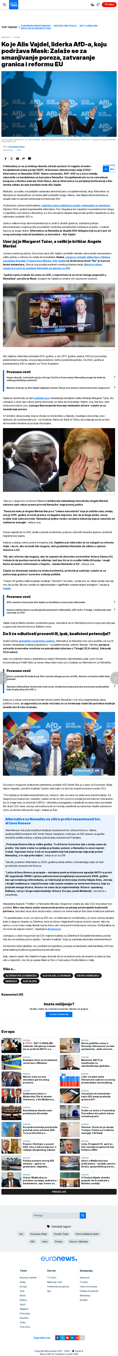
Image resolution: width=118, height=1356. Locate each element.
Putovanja (25, 1313)
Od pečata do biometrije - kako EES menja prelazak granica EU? (96, 1096)
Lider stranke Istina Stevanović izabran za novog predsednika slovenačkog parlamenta (98, 1079)
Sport (22, 1304)
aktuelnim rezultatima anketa (37, 641)
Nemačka (11, 981)
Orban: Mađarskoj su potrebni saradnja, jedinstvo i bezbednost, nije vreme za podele (40, 1180)
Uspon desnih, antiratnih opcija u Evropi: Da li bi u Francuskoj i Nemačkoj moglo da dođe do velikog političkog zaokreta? (56, 379)
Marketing (85, 1295)
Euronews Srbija (17, 146)
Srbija (23, 1282)
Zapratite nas (43, 1338)
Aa (106, 169)
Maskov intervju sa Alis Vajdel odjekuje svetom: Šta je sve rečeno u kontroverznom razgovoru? (58, 388)
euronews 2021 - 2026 (58, 1351)
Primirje (58, 1241)
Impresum (85, 1277)
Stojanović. (54, 929)
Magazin (24, 1309)
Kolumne (24, 1318)
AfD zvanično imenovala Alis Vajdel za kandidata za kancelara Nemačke (46, 602)
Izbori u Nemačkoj (88, 975)
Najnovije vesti (54, 1282)
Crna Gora (25, 1327)
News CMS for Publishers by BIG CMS (59, 1354)
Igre (49, 1291)
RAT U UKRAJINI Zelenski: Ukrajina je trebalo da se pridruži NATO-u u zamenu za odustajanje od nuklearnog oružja (39, 1046)
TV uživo (51, 1277)
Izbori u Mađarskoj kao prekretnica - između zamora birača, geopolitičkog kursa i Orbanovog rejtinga (98, 1163)
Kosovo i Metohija (65, 26)
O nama (84, 1282)
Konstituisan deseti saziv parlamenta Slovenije (37, 1112)
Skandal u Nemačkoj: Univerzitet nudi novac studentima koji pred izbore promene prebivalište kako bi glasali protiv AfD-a (58, 688)
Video (23, 1322)
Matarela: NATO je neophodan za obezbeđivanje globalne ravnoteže (95, 1063)
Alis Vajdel (30, 981)
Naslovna (5, 37)
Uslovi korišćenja (88, 1286)
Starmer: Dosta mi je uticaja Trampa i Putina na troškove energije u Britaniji (97, 1130)
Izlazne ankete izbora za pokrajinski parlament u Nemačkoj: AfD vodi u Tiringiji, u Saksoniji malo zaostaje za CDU (59, 611)
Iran (21, 1234)
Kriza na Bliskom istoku (36, 28)
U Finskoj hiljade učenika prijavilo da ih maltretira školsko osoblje (95, 1180)
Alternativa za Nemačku (21, 975)
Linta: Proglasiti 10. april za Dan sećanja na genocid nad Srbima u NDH (97, 1146)
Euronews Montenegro (36, 26)
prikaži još (59, 1191)
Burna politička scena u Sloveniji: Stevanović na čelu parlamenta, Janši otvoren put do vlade (97, 1046)
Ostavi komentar (59, 1014)
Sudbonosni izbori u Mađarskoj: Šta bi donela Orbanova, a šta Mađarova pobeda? (38, 1096)
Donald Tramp (61, 1234)
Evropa (17, 37)
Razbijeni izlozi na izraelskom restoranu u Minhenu (40, 1061)
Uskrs (45, 1241)
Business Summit (28, 1277)
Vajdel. (7, 588)
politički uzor (42, 398)
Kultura (23, 1300)
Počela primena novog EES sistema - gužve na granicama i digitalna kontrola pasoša (38, 1163)
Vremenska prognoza (58, 1286)
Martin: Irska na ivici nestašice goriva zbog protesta (36, 1079)
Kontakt (83, 1300)
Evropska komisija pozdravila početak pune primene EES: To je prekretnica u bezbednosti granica (40, 1130)
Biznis (23, 1295)
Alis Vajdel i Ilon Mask (57, 975)
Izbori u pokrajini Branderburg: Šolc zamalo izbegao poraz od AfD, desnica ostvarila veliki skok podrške (58, 677)
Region (84, 1040)
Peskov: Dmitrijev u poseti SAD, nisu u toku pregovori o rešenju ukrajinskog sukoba (39, 1146)
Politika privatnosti (89, 1291)
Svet (22, 1291)
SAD (32, 1241)
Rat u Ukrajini (88, 26)
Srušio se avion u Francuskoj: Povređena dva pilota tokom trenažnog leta (98, 1113)
